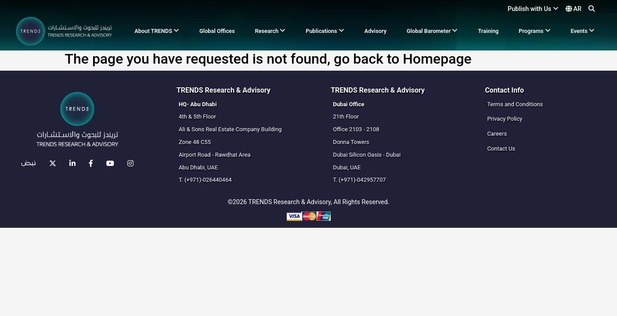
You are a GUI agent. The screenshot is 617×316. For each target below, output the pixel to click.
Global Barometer (432, 31)
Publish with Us (533, 9)
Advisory (375, 31)
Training (488, 31)
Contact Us (501, 148)
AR (573, 9)
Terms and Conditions (515, 104)
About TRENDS (156, 31)
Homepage (437, 58)
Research (270, 31)
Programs (534, 31)
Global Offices (217, 31)
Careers (497, 133)
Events (582, 31)
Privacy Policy (504, 118)
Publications (325, 31)
